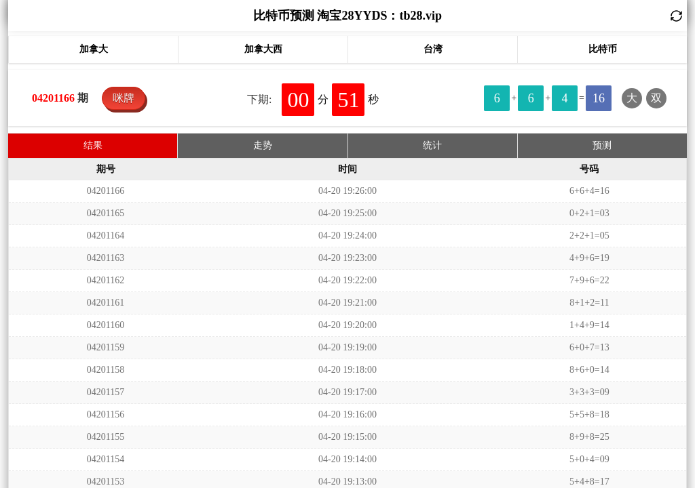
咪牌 (123, 98)
